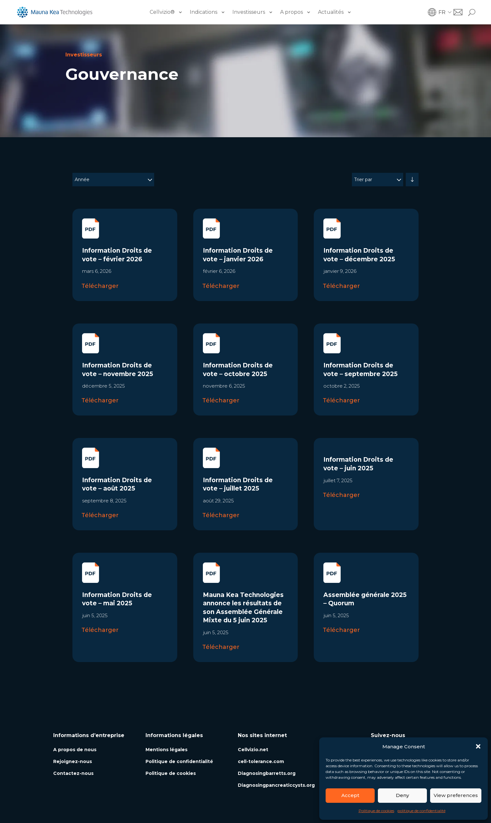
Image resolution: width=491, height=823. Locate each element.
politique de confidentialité (421, 810)
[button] (478, 746)
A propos (291, 12)
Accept (350, 795)
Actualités (331, 12)
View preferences (456, 795)
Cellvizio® (162, 12)
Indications (203, 12)
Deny (402, 795)
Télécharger (100, 286)
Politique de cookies (376, 810)
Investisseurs (248, 12)
